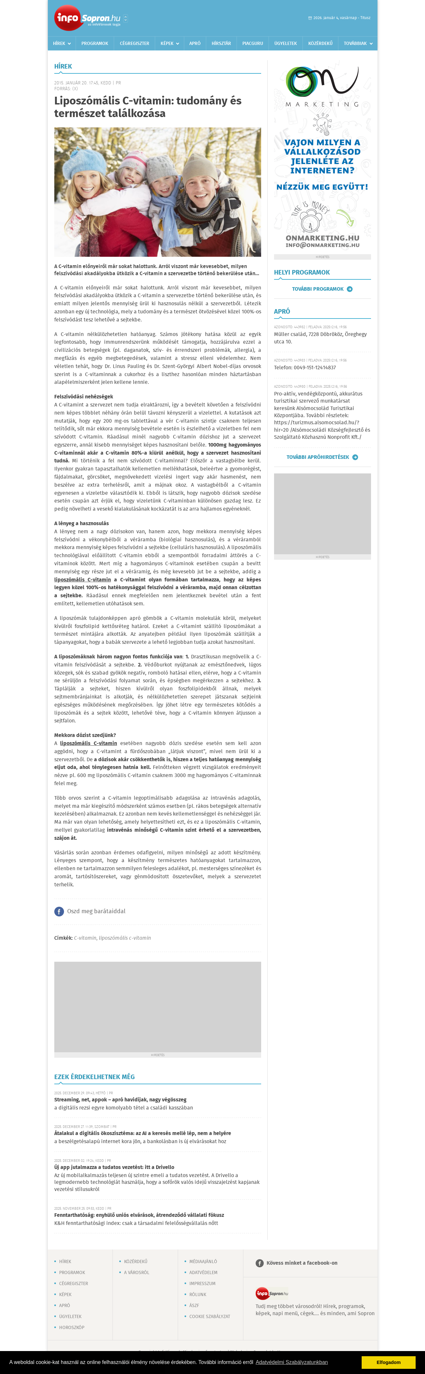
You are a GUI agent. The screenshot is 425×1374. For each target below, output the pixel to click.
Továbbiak (355, 43)
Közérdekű (320, 43)
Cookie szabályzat (209, 1316)
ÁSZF (194, 1305)
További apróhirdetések (318, 457)
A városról (136, 1272)
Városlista (125, 18)
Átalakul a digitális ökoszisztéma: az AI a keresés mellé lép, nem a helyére (142, 1134)
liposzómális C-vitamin (88, 744)
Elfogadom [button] (389, 1362)
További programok (318, 289)
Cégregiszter (134, 43)
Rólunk (197, 1294)
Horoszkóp (71, 1327)
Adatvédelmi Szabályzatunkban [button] (292, 1362)
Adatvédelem (203, 1272)
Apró (195, 43)
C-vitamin (85, 938)
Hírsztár (221, 43)
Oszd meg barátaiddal (96, 911)
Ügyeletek (285, 43)
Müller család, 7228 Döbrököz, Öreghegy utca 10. (320, 338)
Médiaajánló (203, 1261)
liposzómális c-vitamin (125, 938)
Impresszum (202, 1283)
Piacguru (252, 43)
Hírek (59, 43)
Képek (167, 43)
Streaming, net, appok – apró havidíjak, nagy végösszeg (120, 1100)
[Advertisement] (157, 1007)
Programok (94, 43)
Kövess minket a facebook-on (302, 1263)
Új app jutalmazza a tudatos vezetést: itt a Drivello (114, 1167)
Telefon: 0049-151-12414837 (305, 368)
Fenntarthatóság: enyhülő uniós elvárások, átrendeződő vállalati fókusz (139, 1215)
